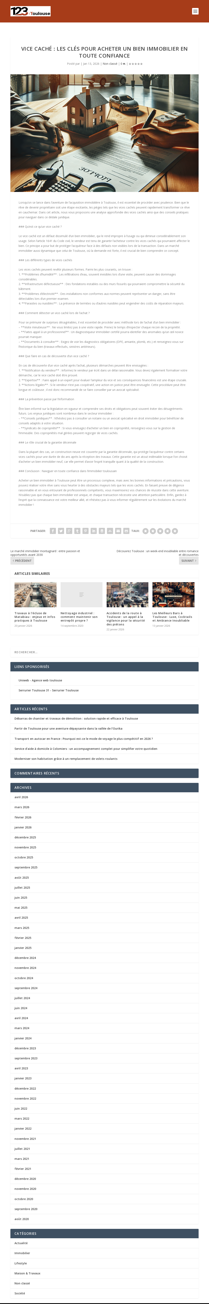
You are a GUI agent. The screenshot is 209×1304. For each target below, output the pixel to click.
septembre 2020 (25, 1202)
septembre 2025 (25, 861)
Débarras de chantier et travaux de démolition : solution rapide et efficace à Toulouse (76, 712)
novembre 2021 (25, 1132)
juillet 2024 (22, 991)
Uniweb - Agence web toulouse (40, 674)
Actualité (21, 1236)
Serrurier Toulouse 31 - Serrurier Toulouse (49, 684)
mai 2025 (20, 901)
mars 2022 (21, 1112)
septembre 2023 (25, 1052)
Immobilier (22, 1246)
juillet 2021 (22, 1142)
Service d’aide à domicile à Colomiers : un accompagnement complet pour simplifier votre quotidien (85, 742)
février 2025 (22, 931)
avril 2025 (21, 911)
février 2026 (22, 811)
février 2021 (22, 1162)
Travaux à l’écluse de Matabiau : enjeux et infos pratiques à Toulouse (34, 610)
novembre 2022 (25, 1092)
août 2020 (21, 1212)
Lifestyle (20, 1257)
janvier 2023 (22, 1072)
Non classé (110, 57)
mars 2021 (21, 1152)
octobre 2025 (23, 851)
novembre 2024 (25, 961)
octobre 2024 (23, 971)
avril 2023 (21, 1062)
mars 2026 (21, 800)
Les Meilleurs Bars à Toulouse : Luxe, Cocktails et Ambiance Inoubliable (172, 610)
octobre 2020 (23, 1192)
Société (19, 1287)
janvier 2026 (22, 821)
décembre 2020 (25, 1172)
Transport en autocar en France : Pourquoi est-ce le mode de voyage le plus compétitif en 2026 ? (83, 732)
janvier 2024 (22, 1032)
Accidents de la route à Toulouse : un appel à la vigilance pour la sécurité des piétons (126, 612)
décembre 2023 (25, 1042)
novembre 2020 (25, 1182)
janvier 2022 (22, 1122)
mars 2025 (21, 921)
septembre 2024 (25, 981)
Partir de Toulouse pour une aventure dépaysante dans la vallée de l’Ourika (68, 722)
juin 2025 (20, 891)
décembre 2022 (25, 1082)
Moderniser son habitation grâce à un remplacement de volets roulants (65, 752)
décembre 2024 (25, 951)
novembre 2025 (25, 841)
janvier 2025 (22, 941)
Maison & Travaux (27, 1267)
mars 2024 (21, 1021)
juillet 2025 (22, 881)
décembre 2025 (25, 831)
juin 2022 (20, 1102)
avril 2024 (21, 1011)
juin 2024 (20, 1001)
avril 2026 (21, 790)
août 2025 (21, 871)
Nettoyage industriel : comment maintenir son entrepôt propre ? (79, 610)
